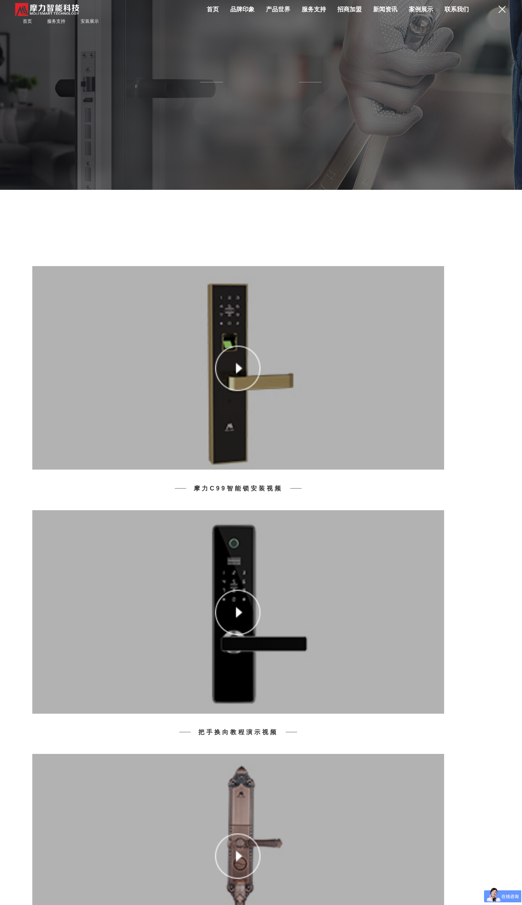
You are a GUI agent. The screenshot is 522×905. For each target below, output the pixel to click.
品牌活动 (253, 733)
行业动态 (253, 749)
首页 (213, 9)
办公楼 (303, 749)
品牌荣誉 (95, 749)
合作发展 (137, 879)
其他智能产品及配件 (53, 758)
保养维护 (147, 749)
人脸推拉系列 (46, 733)
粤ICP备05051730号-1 (56, 891)
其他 (300, 758)
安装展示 (90, 21)
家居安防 (253, 758)
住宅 (300, 733)
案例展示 (421, 9)
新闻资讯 (385, 9)
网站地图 (74, 879)
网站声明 (105, 879)
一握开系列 (44, 741)
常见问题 (147, 741)
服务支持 (314, 9)
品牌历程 (95, 741)
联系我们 (456, 9)
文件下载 (147, 758)
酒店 (300, 741)
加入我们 (358, 741)
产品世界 (278, 9)
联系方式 (358, 733)
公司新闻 (253, 741)
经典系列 (42, 749)
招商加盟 (349, 9)
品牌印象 (242, 9)
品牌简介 (95, 733)
